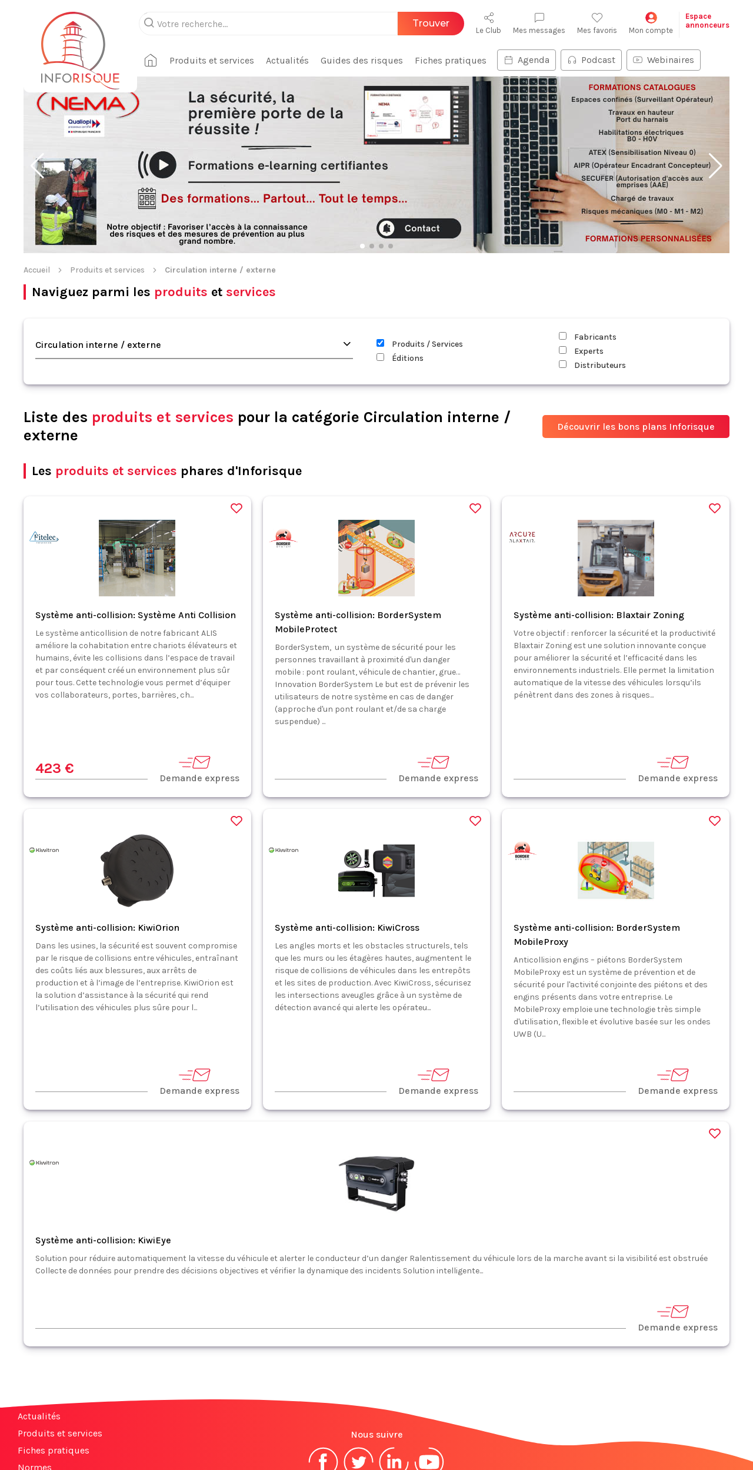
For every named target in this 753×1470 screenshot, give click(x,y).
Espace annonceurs (58, 1425)
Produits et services (107, 193)
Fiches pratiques (53, 1373)
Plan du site (43, 1442)
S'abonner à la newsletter (682, 1433)
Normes (35, 1390)
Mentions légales (348, 1425)
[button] (37, 89)
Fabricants (588, 260)
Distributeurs (592, 289)
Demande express (199, 692)
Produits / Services (419, 268)
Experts (581, 275)
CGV (402, 1425)
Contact (34, 1407)
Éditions (400, 282)
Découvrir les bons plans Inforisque (636, 350)
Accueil (37, 193)
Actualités (39, 1339)
